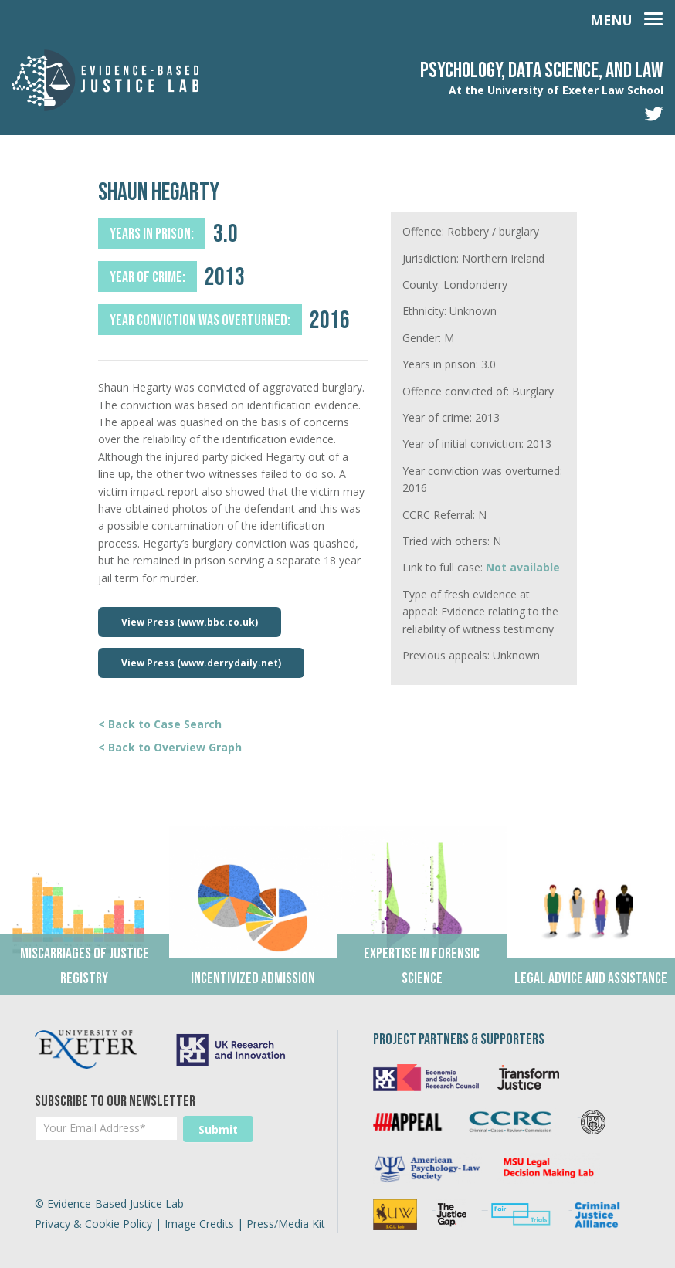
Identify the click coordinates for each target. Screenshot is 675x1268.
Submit (218, 1129)
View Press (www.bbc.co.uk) (189, 622)
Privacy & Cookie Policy (93, 1223)
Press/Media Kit (285, 1223)
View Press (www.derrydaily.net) (201, 663)
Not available (523, 567)
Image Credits (199, 1223)
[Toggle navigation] (626, 17)
